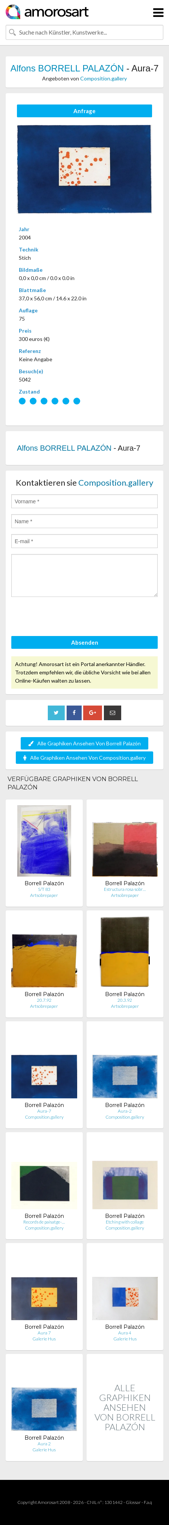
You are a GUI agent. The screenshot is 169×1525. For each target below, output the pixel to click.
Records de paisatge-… (44, 1222)
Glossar (133, 1502)
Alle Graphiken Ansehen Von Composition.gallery (84, 757)
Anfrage (84, 111)
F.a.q (148, 1502)
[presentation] (68, 617)
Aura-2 (125, 1111)
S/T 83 (44, 889)
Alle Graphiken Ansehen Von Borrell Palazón (84, 743)
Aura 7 (44, 1333)
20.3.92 (124, 1000)
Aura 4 (124, 1333)
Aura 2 (44, 1443)
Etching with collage (125, 1222)
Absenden (84, 642)
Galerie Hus (44, 1339)
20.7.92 (44, 1000)
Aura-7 (44, 1111)
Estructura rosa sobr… (125, 889)
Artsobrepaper (44, 895)
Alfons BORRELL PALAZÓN (67, 68)
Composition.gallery (103, 78)
